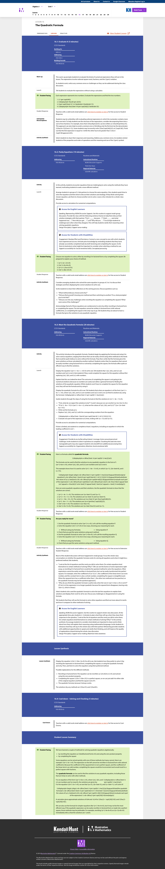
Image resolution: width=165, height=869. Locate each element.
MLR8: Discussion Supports (93, 162)
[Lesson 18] (86, 14)
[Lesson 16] (79, 14)
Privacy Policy (74, 849)
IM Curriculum (85, 1)
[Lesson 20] (94, 14)
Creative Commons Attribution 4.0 (80, 853)
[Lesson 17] (83, 14)
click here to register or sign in (97, 112)
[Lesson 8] (52, 14)
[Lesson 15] (76, 14)
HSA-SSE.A (59, 58)
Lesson (54, 33)
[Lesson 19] (90, 14)
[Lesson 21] (97, 14)
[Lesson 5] (44, 14)
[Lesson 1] (33, 14)
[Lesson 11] (61, 14)
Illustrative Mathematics (48, 853)
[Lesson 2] (35, 14)
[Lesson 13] (69, 14)
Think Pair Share (90, 166)
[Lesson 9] (54, 14)
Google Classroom (119, 1)
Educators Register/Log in (136, 1)
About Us (97, 1)
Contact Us (106, 1)
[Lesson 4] (41, 14)
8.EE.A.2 (58, 52)
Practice (63, 33)
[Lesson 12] (65, 14)
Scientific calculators (91, 171)
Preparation (42, 33)
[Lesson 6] (46, 14)
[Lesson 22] (101, 14)
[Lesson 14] (72, 14)
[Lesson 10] (58, 14)
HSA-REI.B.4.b (60, 63)
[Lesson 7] (49, 14)
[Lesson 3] (38, 14)
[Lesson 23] (104, 14)
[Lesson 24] (108, 14)
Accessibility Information (87, 849)
